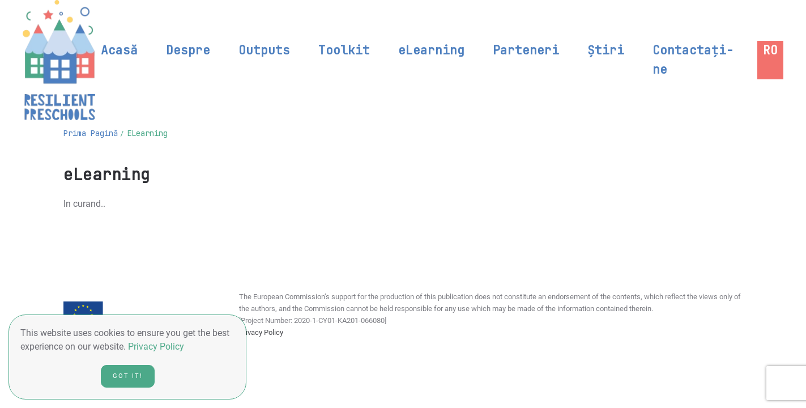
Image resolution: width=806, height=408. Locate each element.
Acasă (119, 50)
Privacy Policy (261, 332)
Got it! (128, 376)
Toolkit (344, 50)
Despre (188, 50)
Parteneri (526, 50)
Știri (605, 50)
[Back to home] (59, 60)
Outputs (264, 50)
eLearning (431, 50)
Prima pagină (90, 133)
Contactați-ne (693, 59)
